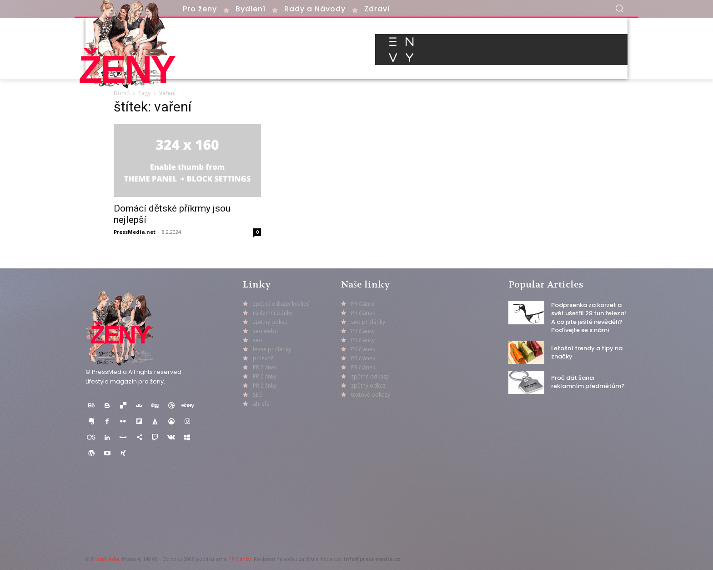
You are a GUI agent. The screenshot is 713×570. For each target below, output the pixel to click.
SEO (258, 394)
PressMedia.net (135, 231)
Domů (122, 93)
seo (257, 340)
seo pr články (368, 322)
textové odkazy (370, 394)
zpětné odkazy (370, 376)
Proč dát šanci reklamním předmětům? (588, 381)
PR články (239, 558)
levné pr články (272, 349)
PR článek (265, 367)
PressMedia (105, 558)
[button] (619, 8)
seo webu (265, 331)
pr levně (263, 358)
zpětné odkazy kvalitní (281, 304)
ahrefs (261, 404)
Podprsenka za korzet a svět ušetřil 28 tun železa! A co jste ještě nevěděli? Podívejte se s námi (588, 317)
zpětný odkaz (270, 322)
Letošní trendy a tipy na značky (587, 352)
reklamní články (272, 313)
